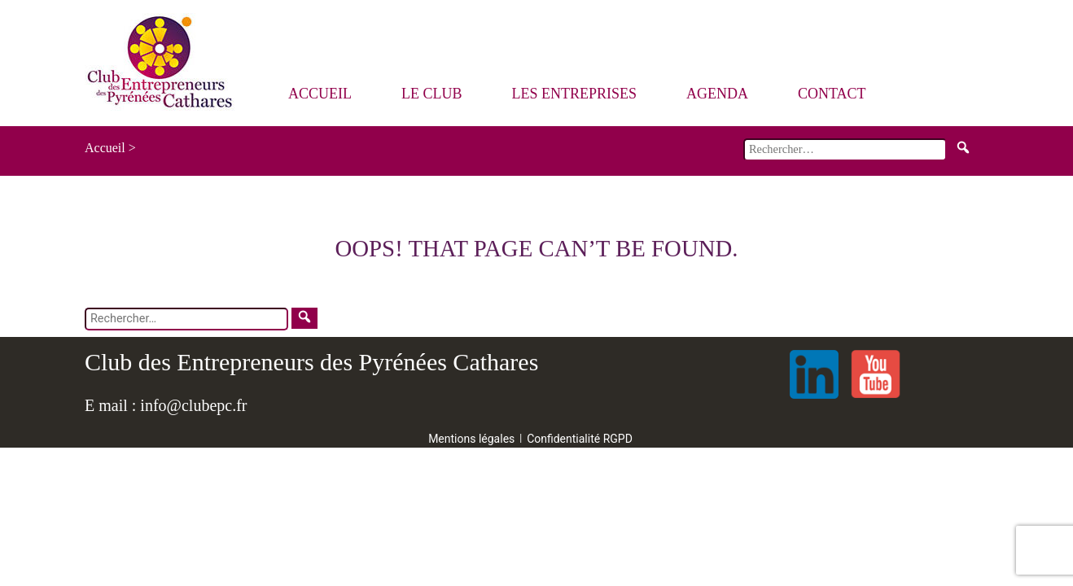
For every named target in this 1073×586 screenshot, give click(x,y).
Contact (832, 93)
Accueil (320, 93)
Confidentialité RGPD (580, 438)
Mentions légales (471, 438)
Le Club (431, 93)
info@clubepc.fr (193, 405)
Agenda (717, 93)
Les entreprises (574, 93)
